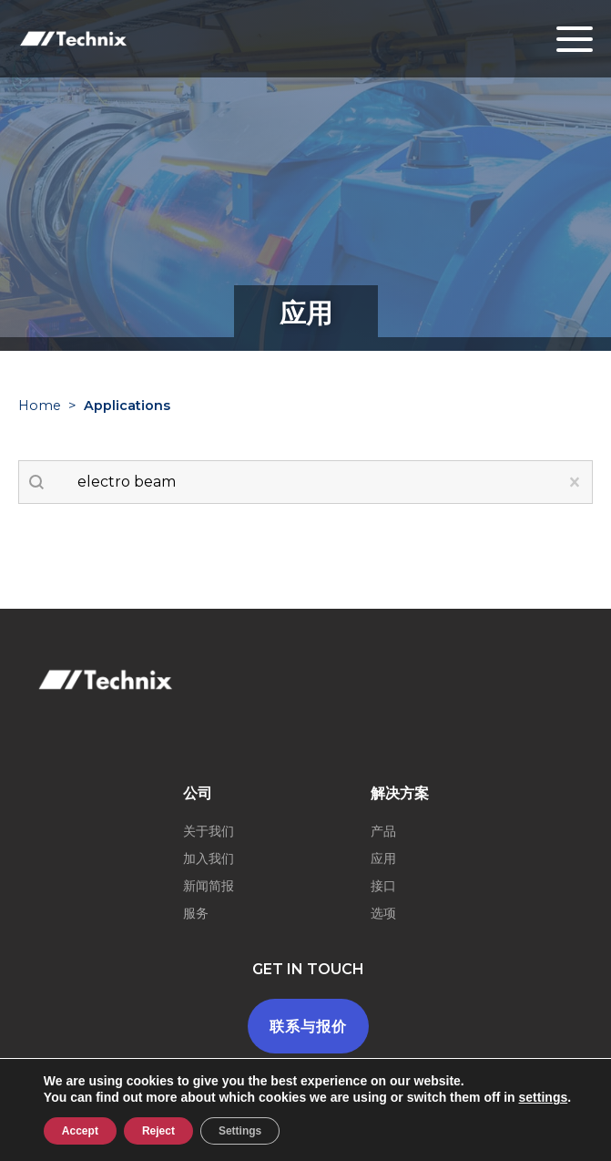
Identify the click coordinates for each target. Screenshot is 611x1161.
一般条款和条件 (343, 1145)
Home (39, 405)
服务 (196, 913)
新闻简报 (208, 886)
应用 (383, 858)
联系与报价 (308, 1026)
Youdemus (500, 1145)
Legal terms (239, 1145)
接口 (383, 886)
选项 (383, 913)
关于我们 (208, 831)
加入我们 (208, 858)
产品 (383, 831)
